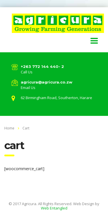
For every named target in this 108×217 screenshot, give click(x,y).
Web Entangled (54, 208)
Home (9, 128)
